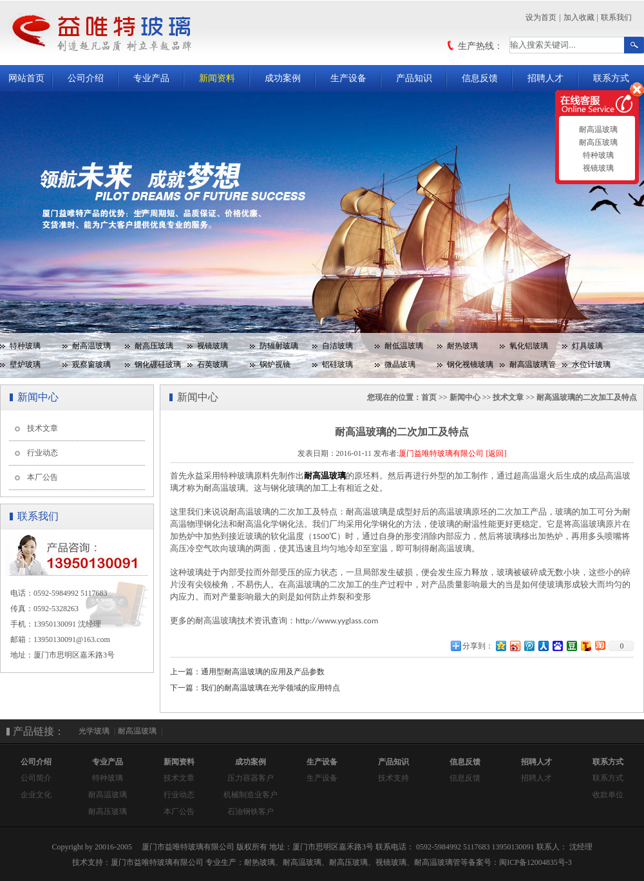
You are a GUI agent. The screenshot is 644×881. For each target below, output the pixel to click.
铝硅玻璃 (337, 364)
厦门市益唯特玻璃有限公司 (157, 862)
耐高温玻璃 (91, 345)
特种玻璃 (25, 345)
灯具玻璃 (587, 345)
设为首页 (541, 17)
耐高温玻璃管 (532, 364)
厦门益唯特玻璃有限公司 (441, 453)
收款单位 (607, 794)
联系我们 (616, 17)
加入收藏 (579, 17)
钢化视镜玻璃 (470, 364)
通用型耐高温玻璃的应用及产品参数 (263, 671)
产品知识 (414, 78)
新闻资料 (217, 78)
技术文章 (42, 428)
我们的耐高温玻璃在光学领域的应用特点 (270, 687)
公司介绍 (86, 78)
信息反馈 (480, 78)
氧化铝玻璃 (528, 345)
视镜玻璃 (212, 345)
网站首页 (26, 78)
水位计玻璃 (591, 364)
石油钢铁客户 (250, 811)
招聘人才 (545, 78)
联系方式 (611, 78)
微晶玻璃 (399, 364)
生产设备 (348, 78)
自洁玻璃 (337, 345)
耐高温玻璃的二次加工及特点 (586, 397)
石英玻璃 (212, 364)
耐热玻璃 (462, 345)
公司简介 (36, 777)
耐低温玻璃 (403, 345)
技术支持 (393, 777)
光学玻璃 (94, 730)
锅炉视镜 (275, 364)
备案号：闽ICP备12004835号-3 (520, 862)
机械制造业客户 (250, 794)
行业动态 (42, 452)
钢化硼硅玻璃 (158, 364)
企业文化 (36, 794)
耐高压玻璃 (154, 345)
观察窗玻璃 (91, 364)
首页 (429, 397)
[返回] (496, 453)
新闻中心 (465, 397)
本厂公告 (42, 477)
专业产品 (151, 78)
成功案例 (283, 78)
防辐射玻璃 (279, 345)
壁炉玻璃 (25, 364)
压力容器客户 (250, 777)
